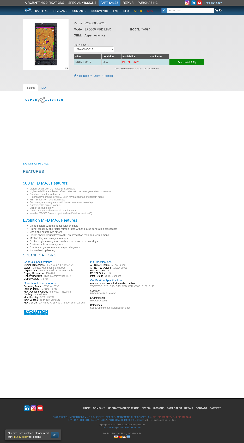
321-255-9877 (164, 417)
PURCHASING (148, 2)
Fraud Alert (136, 427)
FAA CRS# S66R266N (78, 420)
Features (30, 87)
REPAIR (128, 2)
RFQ (126, 10)
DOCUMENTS (99, 10)
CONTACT (201, 408)
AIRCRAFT (123, 408)
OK (54, 435)
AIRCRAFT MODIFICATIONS (44, 2)
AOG (150, 10)
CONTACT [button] (79, 10)
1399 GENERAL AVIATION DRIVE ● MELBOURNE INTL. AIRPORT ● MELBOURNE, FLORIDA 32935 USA (102, 417)
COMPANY (99, 408)
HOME (86, 408)
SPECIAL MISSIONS (82, 2)
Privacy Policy (109, 427)
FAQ (115, 10)
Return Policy (123, 427)
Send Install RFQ (187, 62)
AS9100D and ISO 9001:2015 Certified (126, 420)
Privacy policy (20, 436)
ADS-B (138, 10)
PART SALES (109, 2)
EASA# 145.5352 (99, 420)
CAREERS (41, 10)
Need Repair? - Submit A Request (93, 75)
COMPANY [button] (60, 10)
